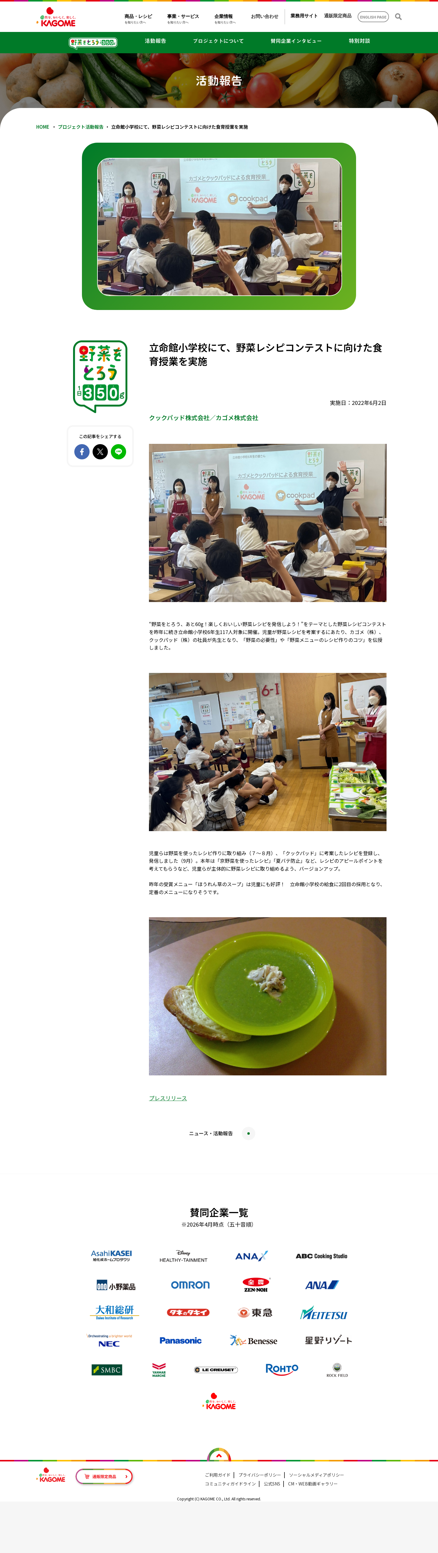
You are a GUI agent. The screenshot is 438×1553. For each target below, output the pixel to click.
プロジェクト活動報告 (81, 127)
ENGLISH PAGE (373, 17)
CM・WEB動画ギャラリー (313, 1484)
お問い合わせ (264, 16)
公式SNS (272, 1484)
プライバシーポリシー (259, 1475)
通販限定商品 (337, 16)
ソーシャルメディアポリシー (316, 1475)
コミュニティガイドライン (230, 1484)
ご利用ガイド (218, 1475)
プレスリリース (168, 1098)
